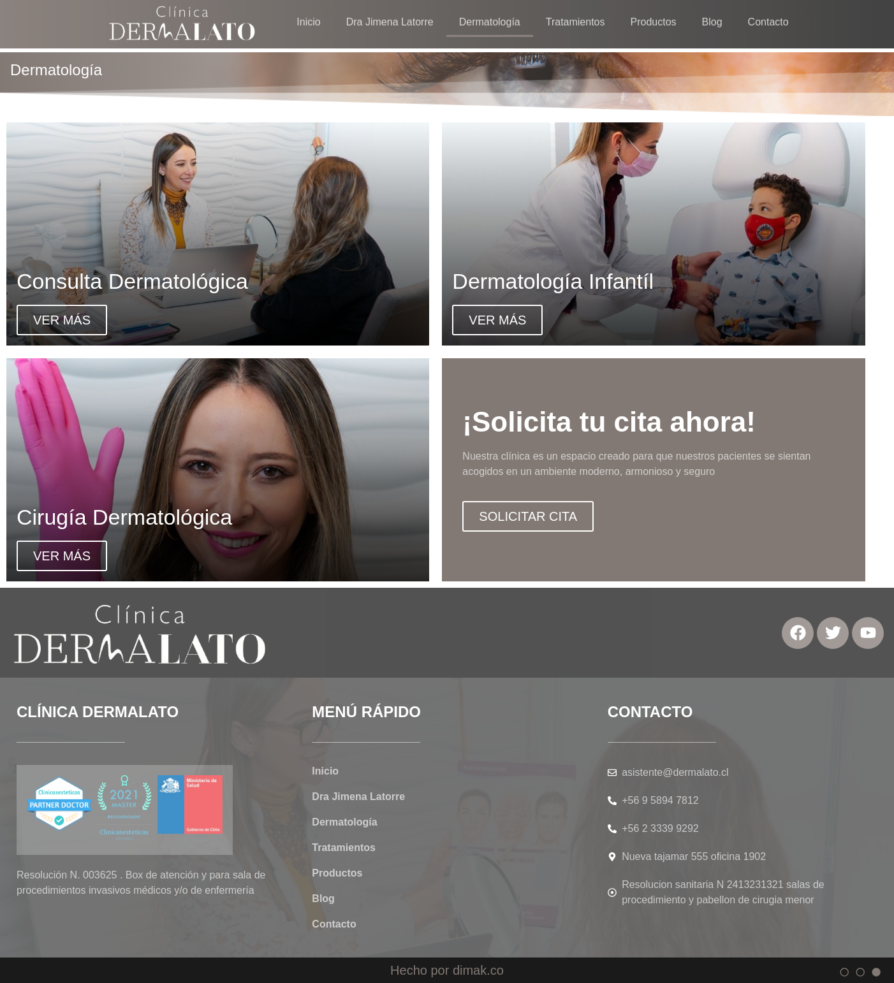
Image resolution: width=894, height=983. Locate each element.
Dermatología (344, 822)
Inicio (325, 771)
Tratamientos (344, 847)
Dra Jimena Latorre (358, 796)
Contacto (334, 924)
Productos (337, 873)
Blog (323, 898)
